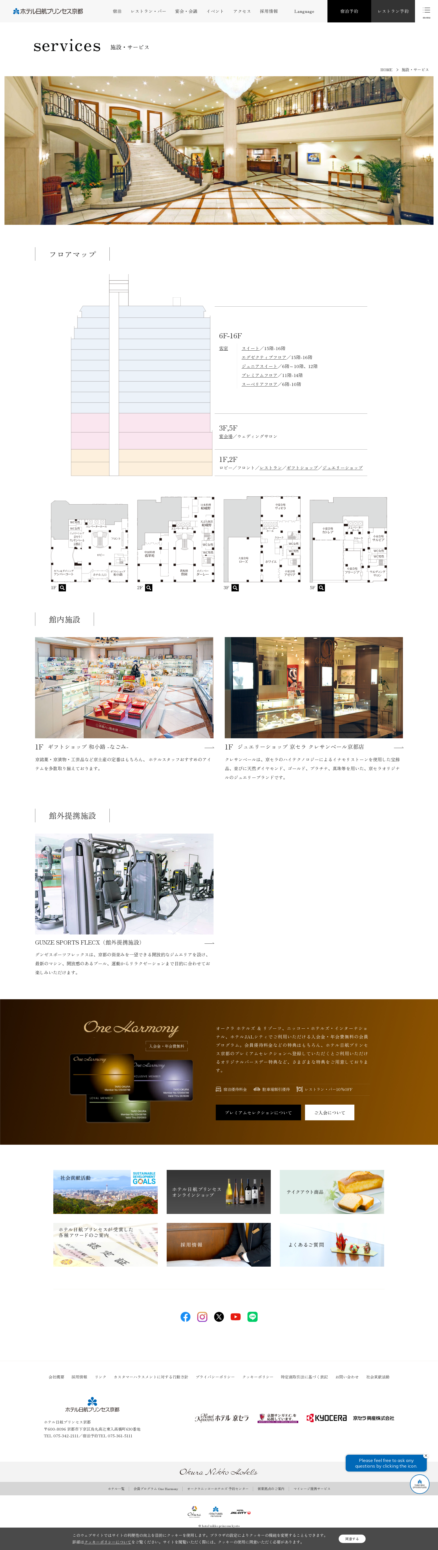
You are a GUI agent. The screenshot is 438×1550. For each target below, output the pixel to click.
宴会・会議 (186, 11)
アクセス (242, 11)
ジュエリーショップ (342, 467)
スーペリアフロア (260, 384)
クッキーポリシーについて (107, 1542)
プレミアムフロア (260, 375)
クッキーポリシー (258, 1377)
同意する (352, 1538)
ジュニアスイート (260, 366)
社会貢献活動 (378, 1377)
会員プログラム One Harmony (156, 1489)
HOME (386, 69)
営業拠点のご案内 (271, 1489)
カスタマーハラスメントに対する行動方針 (151, 1377)
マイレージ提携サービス (312, 1489)
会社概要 (56, 1377)
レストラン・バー (148, 11)
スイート (251, 348)
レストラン (271, 467)
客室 (223, 348)
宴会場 (226, 436)
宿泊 (117, 11)
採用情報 (269, 11)
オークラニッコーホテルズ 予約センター (218, 1489)
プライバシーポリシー (215, 1377)
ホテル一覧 (116, 1489)
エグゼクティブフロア (264, 357)
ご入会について (329, 1112)
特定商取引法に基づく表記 (304, 1377)
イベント (215, 11)
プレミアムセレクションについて (258, 1112)
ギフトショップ (302, 467)
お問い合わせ (347, 1377)
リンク (100, 1377)
